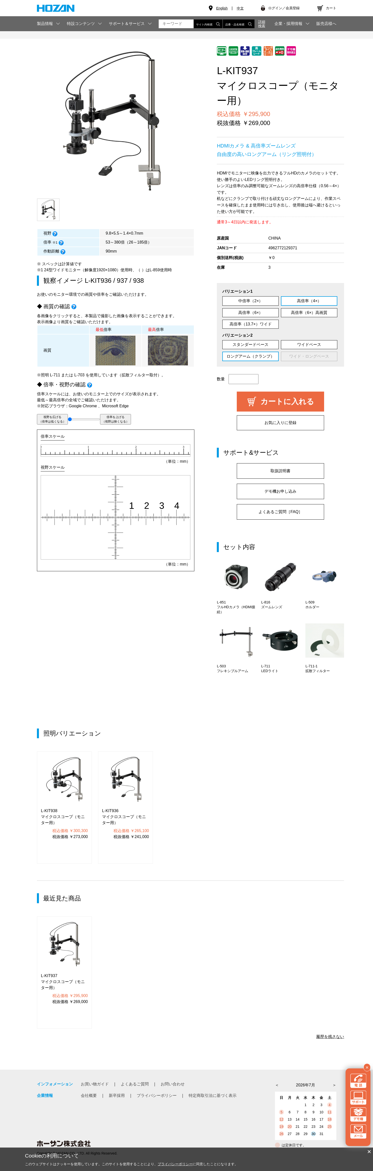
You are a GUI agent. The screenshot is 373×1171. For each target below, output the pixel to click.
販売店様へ (326, 24)
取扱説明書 (280, 471)
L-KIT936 (98, 280)
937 (122, 280)
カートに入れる (287, 401)
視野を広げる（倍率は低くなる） (52, 419)
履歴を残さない (330, 1036)
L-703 (79, 375)
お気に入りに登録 (280, 423)
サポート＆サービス (127, 23)
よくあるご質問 (135, 1084)
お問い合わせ (173, 1084)
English (222, 8)
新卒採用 (117, 1095)
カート (331, 8)
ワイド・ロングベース (309, 356)
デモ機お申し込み (280, 491)
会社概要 (89, 1095)
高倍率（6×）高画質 (309, 312)
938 (138, 280)
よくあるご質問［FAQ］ (280, 512)
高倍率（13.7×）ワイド (250, 324)
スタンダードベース (250, 344)
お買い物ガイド (95, 1084)
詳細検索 (261, 24)
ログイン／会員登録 (284, 8)
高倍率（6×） (250, 312)
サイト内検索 (208, 24)
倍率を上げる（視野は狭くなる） (115, 419)
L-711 (55, 375)
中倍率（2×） (250, 301)
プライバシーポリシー (157, 1095)
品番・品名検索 (238, 24)
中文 (240, 8)
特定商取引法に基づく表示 (213, 1095)
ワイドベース (309, 344)
